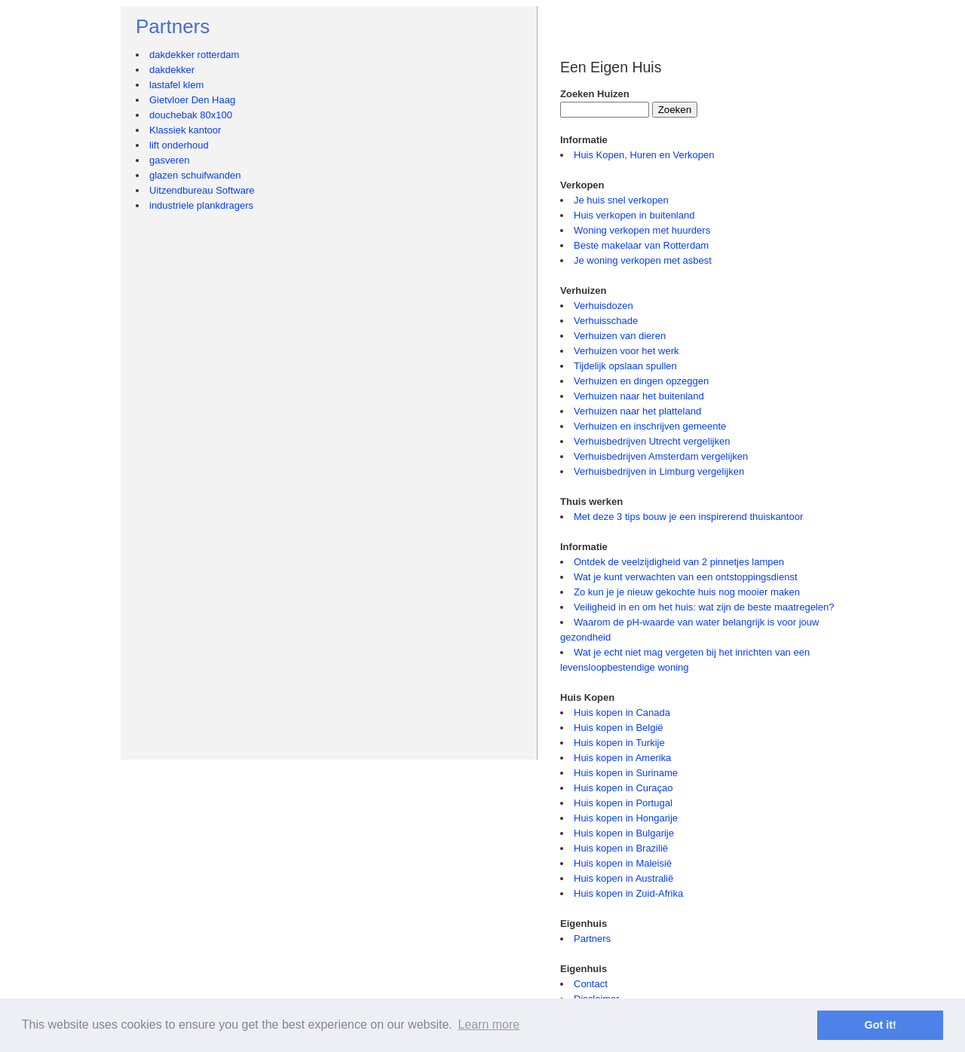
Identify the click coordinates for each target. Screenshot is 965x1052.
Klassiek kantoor (185, 130)
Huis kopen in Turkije (619, 742)
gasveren (169, 160)
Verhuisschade (606, 320)
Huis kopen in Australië (623, 878)
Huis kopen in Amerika (622, 757)
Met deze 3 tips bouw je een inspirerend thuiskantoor (688, 516)
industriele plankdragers (201, 205)
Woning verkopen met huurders (642, 230)
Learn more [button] (488, 1024)
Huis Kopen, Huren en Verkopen (644, 155)
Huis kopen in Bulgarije (624, 833)
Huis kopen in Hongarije (626, 818)
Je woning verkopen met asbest (643, 260)
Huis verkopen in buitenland (634, 215)
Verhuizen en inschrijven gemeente (650, 426)
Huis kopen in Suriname (626, 772)
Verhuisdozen (603, 305)
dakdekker (172, 69)
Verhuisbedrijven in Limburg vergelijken (659, 471)
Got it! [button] (880, 1025)
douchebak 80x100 (190, 115)
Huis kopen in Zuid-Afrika (628, 893)
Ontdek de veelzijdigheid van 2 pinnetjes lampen (679, 561)
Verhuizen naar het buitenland (639, 396)
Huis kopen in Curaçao (623, 788)
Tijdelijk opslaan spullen (625, 366)
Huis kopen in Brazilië (621, 848)
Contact (591, 983)
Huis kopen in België (618, 727)
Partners (592, 938)
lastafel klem (176, 84)
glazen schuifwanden (194, 175)
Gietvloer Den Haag (192, 100)
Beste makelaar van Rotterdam (641, 245)
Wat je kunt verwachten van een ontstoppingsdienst (686, 577)
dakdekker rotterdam (194, 54)
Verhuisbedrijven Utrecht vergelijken (652, 441)
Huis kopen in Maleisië (623, 863)
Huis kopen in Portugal (623, 803)
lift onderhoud (179, 145)
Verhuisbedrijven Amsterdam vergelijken (661, 456)
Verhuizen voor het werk (626, 350)
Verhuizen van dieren (620, 335)
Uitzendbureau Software (201, 190)
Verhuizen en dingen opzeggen (641, 381)
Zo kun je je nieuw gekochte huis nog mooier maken (687, 592)
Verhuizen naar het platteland (637, 411)
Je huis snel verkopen (621, 200)
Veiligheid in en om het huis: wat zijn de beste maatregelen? (704, 607)
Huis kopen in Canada (622, 712)
